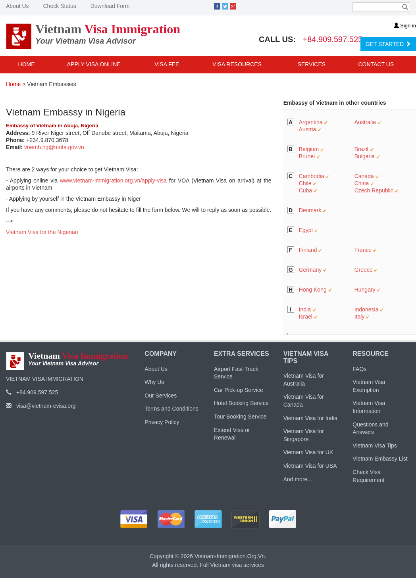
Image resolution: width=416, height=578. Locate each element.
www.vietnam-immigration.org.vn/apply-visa (113, 180)
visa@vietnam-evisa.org (41, 406)
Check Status (59, 6)
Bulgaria (364, 156)
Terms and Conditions (171, 408)
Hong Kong (313, 289)
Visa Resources (237, 64)
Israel (305, 316)
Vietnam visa (226, 565)
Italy (359, 316)
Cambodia (311, 176)
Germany (310, 270)
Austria (307, 129)
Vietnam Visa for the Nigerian (42, 232)
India (305, 309)
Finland (308, 250)
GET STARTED (388, 44)
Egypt (306, 230)
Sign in (405, 26)
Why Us (154, 382)
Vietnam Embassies (51, 84)
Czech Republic (373, 190)
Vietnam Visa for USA (310, 466)
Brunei (307, 156)
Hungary (365, 289)
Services (312, 64)
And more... (297, 479)
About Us (17, 6)
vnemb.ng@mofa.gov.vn (54, 147)
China (361, 183)
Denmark (310, 210)
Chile (305, 183)
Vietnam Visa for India (310, 418)
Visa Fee (166, 64)
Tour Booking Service (240, 416)
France (363, 250)
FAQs (359, 369)
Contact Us (376, 64)
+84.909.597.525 (333, 39)
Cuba (305, 190)
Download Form (110, 6)
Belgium (309, 149)
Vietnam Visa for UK (308, 452)
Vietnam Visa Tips (374, 445)
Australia (365, 122)
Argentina (311, 122)
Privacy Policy (161, 422)
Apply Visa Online (94, 64)
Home (26, 64)
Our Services (160, 395)
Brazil (361, 149)
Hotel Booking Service (241, 403)
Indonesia (366, 309)
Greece (363, 270)
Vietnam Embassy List (379, 458)
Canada (364, 176)
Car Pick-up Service (238, 390)
